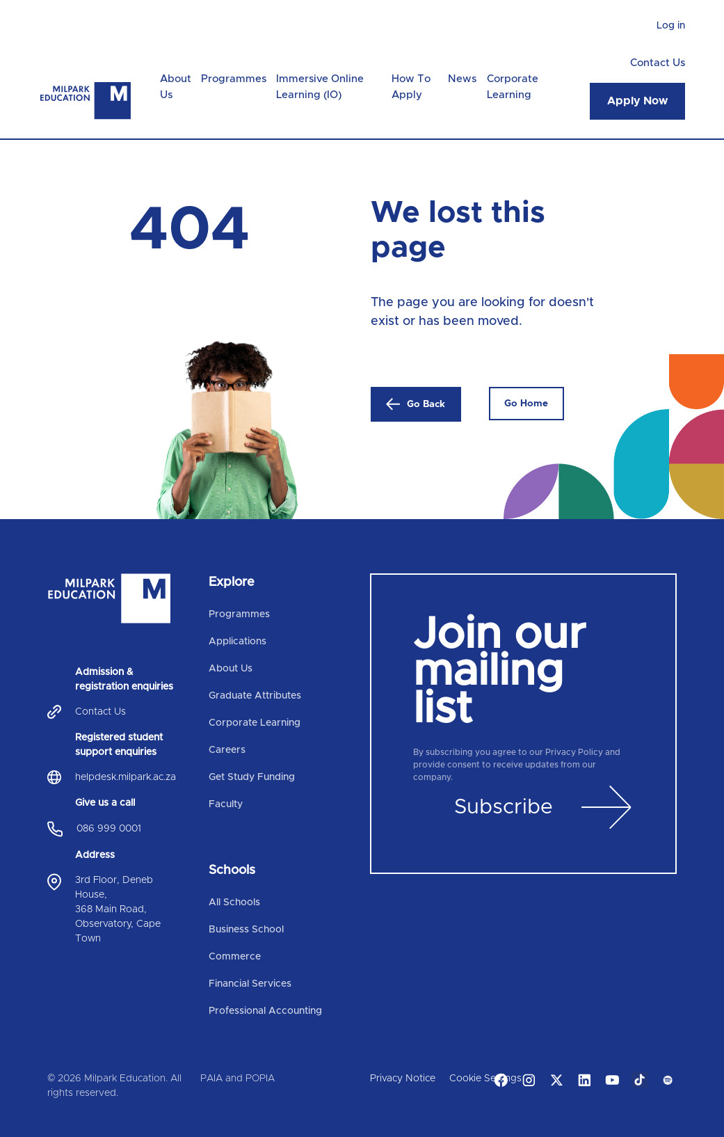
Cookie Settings (485, 1078)
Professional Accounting (265, 1011)
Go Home (526, 403)
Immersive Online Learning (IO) (320, 87)
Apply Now (637, 100)
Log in (671, 26)
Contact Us (657, 63)
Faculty (226, 804)
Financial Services (250, 984)
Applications (237, 641)
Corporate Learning (512, 87)
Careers (227, 750)
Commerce (235, 957)
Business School (246, 930)
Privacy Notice (402, 1078)
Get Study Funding (252, 777)
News (462, 79)
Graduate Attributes (255, 696)
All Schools (234, 902)
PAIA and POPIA (237, 1078)
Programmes (233, 79)
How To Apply (411, 87)
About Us (175, 87)
